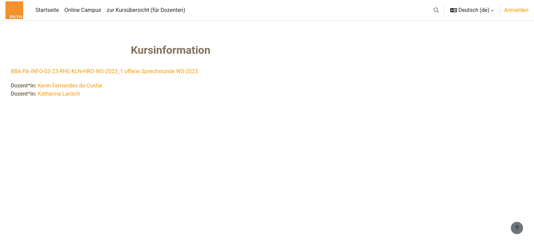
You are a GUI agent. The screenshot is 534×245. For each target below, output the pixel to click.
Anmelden (516, 10)
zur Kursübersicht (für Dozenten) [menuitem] (146, 10)
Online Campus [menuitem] (82, 10)
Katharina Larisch (74, 94)
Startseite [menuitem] (47, 10)
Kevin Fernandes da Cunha (85, 85)
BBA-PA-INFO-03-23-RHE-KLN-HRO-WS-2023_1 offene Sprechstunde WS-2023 (119, 71)
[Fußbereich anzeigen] (517, 228)
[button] (436, 10)
